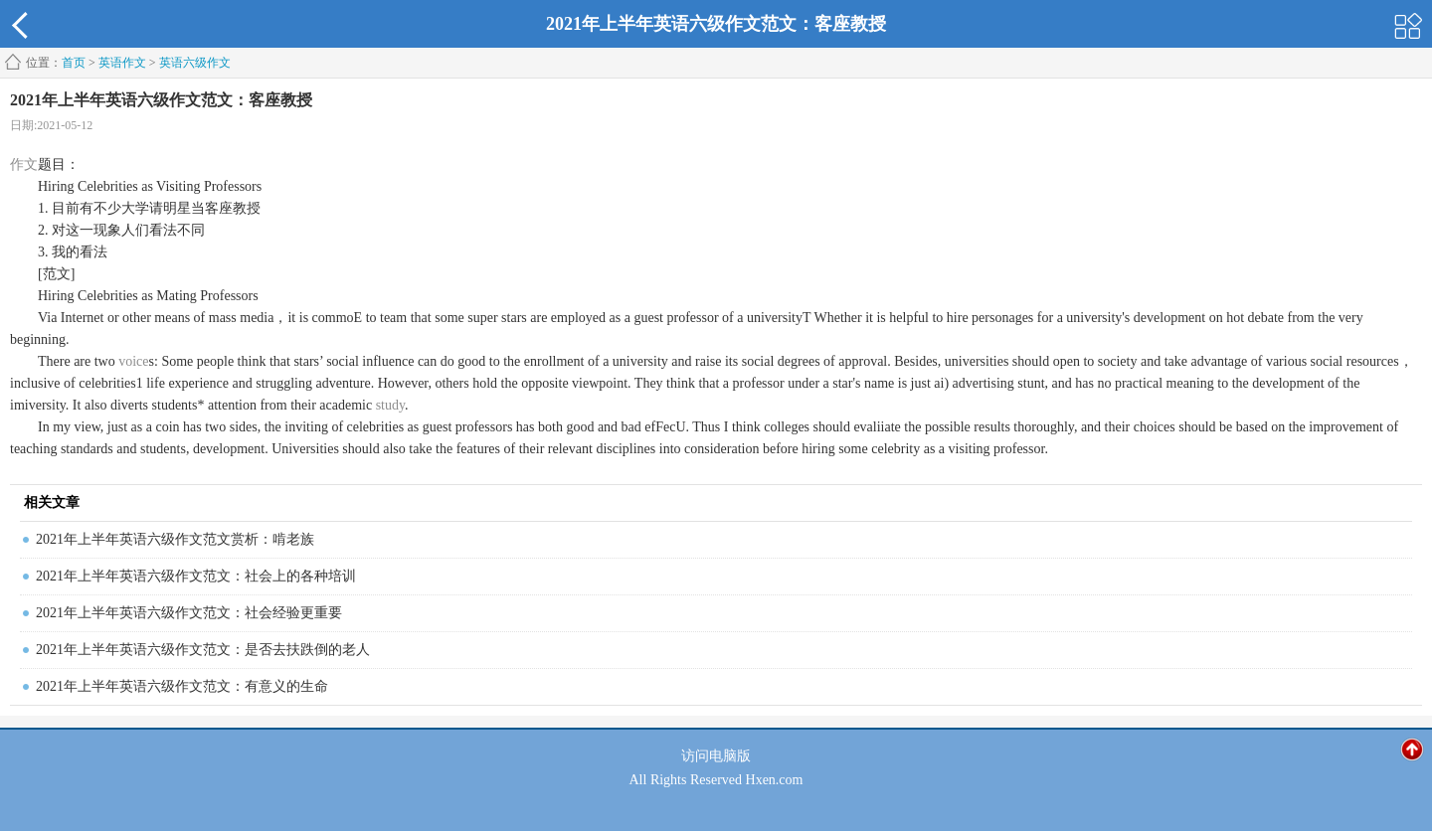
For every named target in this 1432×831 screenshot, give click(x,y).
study (390, 405)
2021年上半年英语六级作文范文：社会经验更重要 (189, 612)
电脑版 (730, 755)
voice (133, 361)
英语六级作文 (195, 63)
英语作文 (122, 63)
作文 (24, 164)
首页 (74, 63)
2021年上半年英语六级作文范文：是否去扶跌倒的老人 (203, 649)
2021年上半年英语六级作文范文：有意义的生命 (182, 686)
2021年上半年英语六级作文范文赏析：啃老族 (175, 539)
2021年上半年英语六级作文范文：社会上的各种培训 (196, 576)
